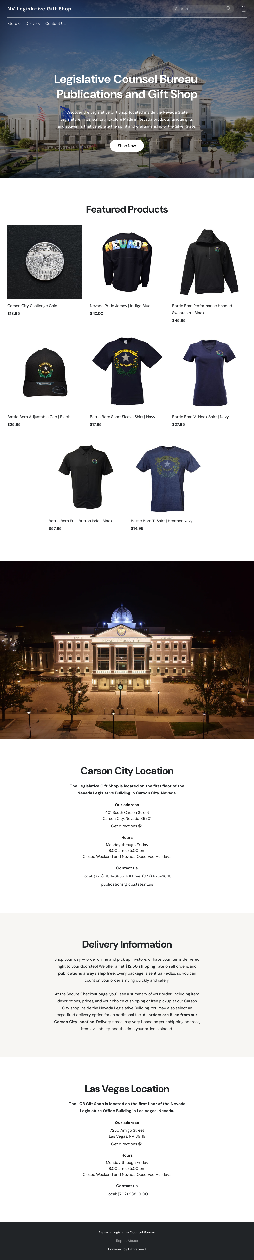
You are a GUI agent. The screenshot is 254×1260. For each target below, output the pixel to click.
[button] (39, 8)
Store (13, 23)
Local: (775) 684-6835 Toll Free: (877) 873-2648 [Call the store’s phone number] (127, 876)
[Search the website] (228, 8)
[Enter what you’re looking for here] (203, 9)
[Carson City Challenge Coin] (44, 276)
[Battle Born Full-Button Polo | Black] (86, 488)
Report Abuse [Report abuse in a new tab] (127, 1240)
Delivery (33, 23)
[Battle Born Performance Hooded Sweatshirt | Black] (209, 276)
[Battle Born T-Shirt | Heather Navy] (168, 488)
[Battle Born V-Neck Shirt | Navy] (209, 384)
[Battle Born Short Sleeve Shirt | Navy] (127, 384)
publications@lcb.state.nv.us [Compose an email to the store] (127, 884)
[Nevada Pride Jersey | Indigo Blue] (127, 276)
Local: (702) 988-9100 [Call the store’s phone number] (127, 1194)
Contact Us (55, 23)
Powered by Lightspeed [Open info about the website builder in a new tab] (127, 1249)
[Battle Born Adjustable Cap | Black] (44, 384)
